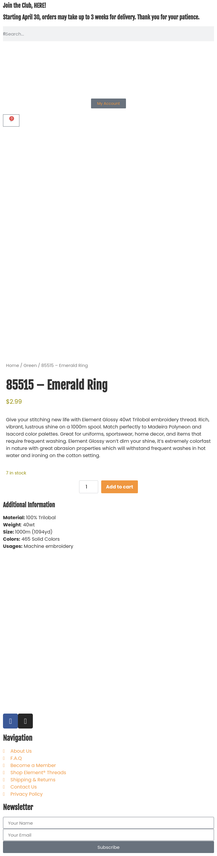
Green (30, 365)
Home (12, 365)
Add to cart (119, 486)
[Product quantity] (88, 486)
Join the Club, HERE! (24, 5)
